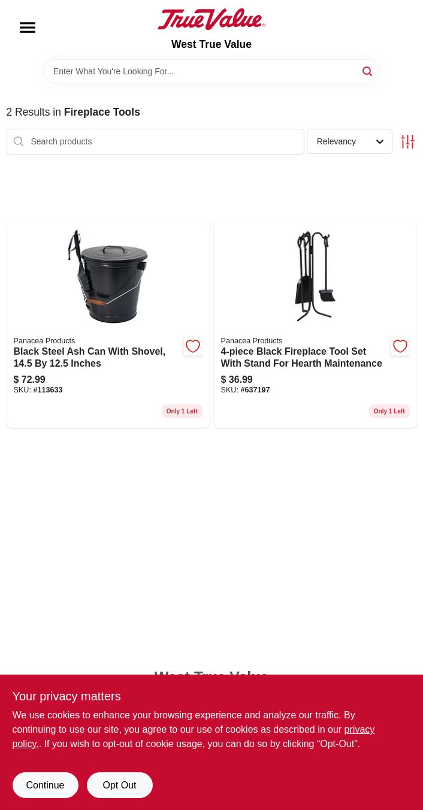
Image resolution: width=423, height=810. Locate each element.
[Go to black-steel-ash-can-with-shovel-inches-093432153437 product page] (108, 323)
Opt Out (119, 785)
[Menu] (27, 27)
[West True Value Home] (211, 19)
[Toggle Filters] (408, 142)
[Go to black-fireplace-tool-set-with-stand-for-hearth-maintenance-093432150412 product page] (315, 323)
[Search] (368, 70)
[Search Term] (211, 71)
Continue (45, 785)
